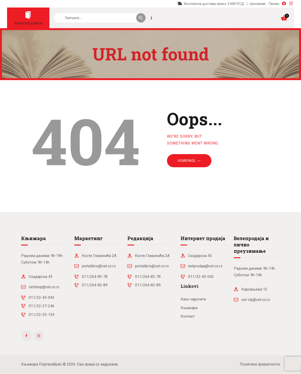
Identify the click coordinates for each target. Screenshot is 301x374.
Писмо (274, 4)
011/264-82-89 (94, 285)
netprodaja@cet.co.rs (205, 266)
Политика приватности (260, 364)
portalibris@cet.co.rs (99, 266)
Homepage (186, 161)
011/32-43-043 (41, 297)
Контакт (188, 316)
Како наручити (193, 299)
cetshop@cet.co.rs (44, 287)
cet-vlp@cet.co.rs (255, 299)
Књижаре (189, 308)
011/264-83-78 (94, 276)
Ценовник (258, 4)
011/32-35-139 (41, 314)
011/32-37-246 (41, 306)
